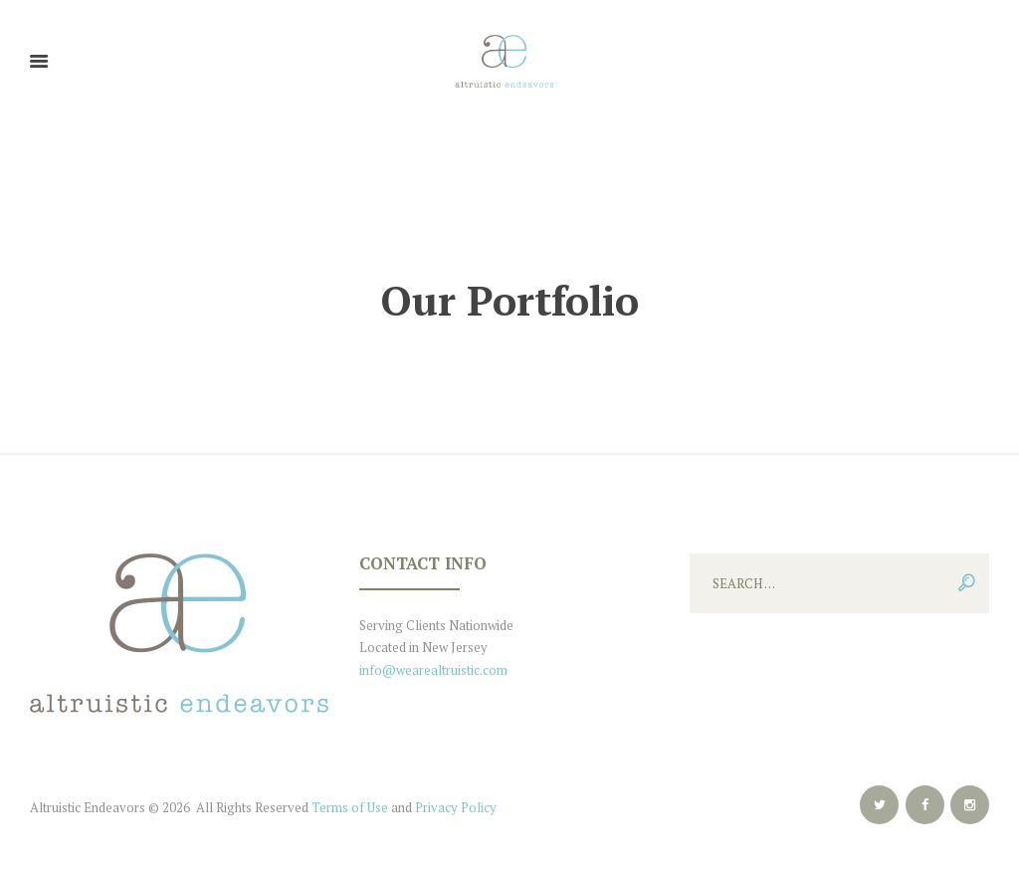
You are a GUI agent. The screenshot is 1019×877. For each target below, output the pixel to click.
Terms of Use (349, 807)
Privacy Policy (456, 807)
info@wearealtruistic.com (433, 670)
